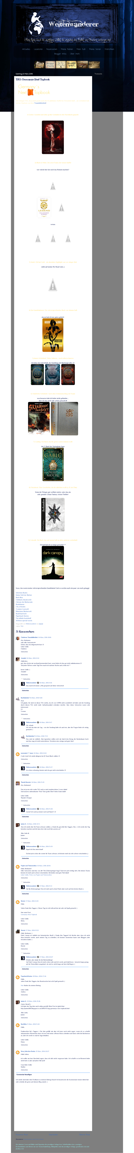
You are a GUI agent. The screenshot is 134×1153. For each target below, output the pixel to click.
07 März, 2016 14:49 (32, 901)
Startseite (53, 1134)
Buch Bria (19, 597)
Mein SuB (81, 49)
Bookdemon (20, 604)
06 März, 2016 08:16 (44, 637)
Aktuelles (26, 49)
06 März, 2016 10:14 (33, 658)
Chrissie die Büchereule (24, 602)
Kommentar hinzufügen (24, 1074)
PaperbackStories (26, 976)
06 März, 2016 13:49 (37, 782)
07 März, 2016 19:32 (32, 930)
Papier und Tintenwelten (29, 866)
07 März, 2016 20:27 (46, 957)
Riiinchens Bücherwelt (24, 611)
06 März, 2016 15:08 (46, 809)
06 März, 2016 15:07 (46, 767)
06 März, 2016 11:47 (46, 722)
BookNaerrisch (21, 614)
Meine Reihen (67, 49)
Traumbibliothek (40, 103)
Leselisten (38, 49)
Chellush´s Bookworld (23, 600)
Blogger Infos (60, 53)
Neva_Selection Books (28, 1051)
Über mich (75, 53)
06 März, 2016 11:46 (46, 683)
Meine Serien (95, 49)
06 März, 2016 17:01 (41, 736)
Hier (22, 985)
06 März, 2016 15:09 (46, 846)
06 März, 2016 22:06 (44, 866)
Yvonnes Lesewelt (22, 609)
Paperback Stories (22, 616)
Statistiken (109, 49)
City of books (20, 607)
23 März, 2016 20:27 (42, 1051)
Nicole (23, 901)
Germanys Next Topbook (29, 914)
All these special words (24, 620)
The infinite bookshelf (23, 618)
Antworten (24, 652)
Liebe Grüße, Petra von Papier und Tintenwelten (36, 875)
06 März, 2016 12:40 (40, 753)
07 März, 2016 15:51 (46, 886)
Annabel (23, 658)
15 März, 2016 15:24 (33, 1024)
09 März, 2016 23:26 (33, 1001)
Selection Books (21, 593)
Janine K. (23, 824)
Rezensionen (51, 49)
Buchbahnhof (25, 698)
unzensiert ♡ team (27, 753)
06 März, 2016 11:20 (36, 698)
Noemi (23, 930)
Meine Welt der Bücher (24, 595)
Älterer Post (84, 1134)
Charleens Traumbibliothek (29, 637)
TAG (22, 626)
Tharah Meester (26, 782)
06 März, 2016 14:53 (33, 824)
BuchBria (24, 1024)
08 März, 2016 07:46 (39, 976)
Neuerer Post (22, 1134)
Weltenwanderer (31, 683)
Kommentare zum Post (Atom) (33, 1139)
